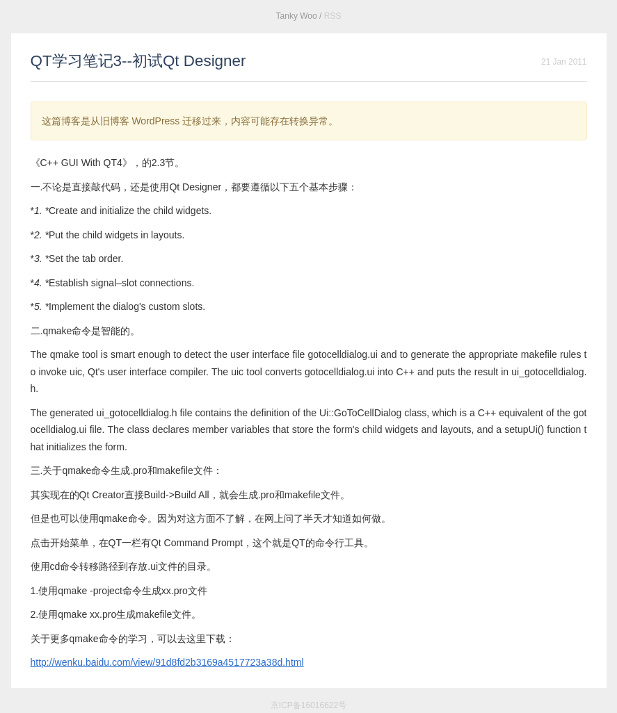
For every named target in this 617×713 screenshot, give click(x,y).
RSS (333, 16)
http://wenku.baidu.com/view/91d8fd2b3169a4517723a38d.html (167, 662)
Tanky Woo (296, 16)
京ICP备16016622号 (308, 705)
